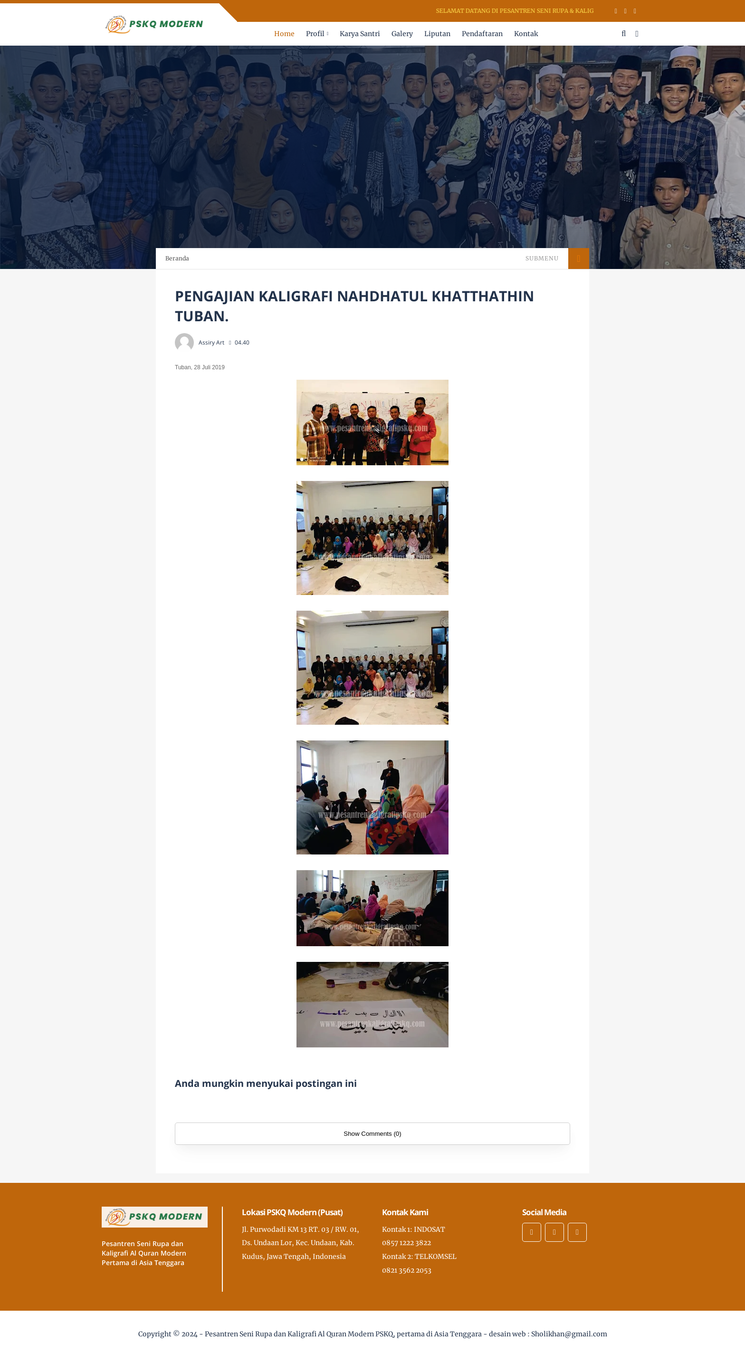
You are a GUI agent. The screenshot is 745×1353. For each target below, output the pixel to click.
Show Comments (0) (372, 1133)
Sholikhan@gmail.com (569, 1334)
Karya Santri (360, 33)
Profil (315, 33)
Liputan (437, 33)
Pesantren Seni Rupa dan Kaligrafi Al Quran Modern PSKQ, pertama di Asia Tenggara (343, 1334)
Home (284, 33)
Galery (402, 33)
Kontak (526, 33)
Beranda (177, 258)
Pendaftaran (482, 33)
